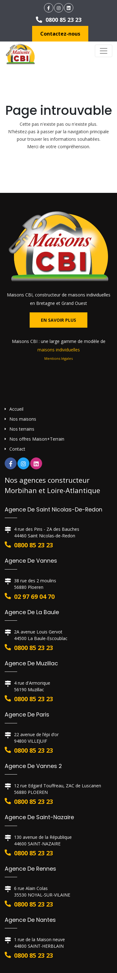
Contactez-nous (60, 33)
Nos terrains (21, 429)
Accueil (16, 409)
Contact (17, 449)
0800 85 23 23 (58, 19)
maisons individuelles (58, 350)
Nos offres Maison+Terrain (36, 439)
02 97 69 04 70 (34, 596)
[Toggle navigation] (103, 51)
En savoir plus (58, 320)
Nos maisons (22, 419)
